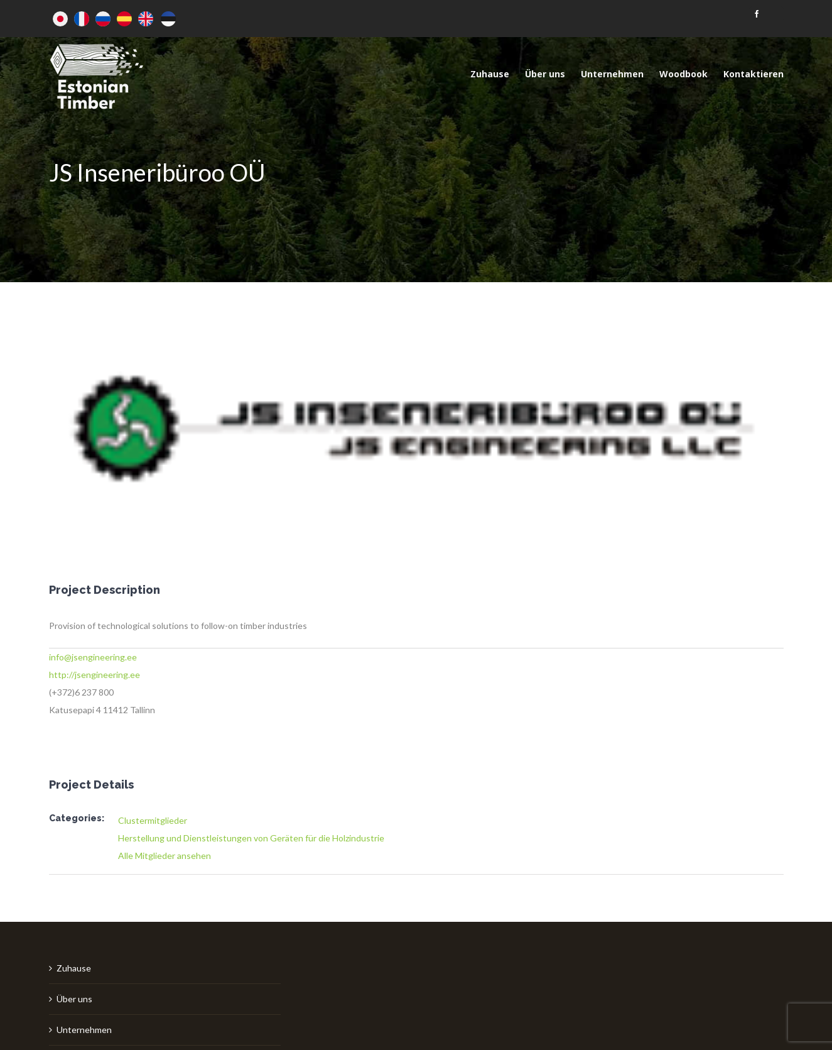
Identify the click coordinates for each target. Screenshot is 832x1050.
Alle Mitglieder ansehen (164, 855)
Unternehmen (84, 1029)
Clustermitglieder (152, 820)
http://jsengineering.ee (94, 674)
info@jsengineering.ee (93, 657)
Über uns (74, 998)
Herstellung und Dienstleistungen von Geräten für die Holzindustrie (251, 838)
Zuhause (74, 968)
